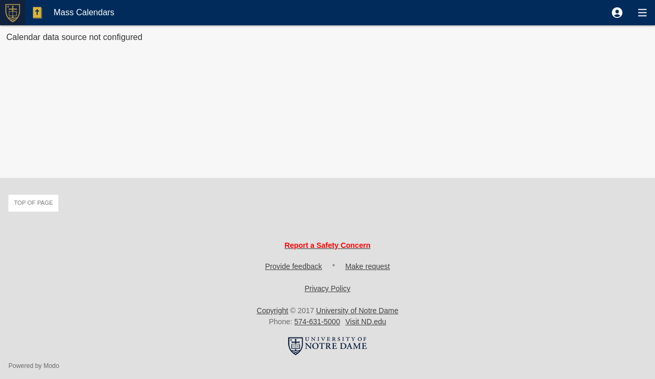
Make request (367, 266)
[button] (617, 12)
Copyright (272, 310)
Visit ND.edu (365, 321)
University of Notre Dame (357, 310)
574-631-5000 (317, 321)
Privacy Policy (327, 288)
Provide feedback (293, 266)
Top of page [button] (33, 203)
